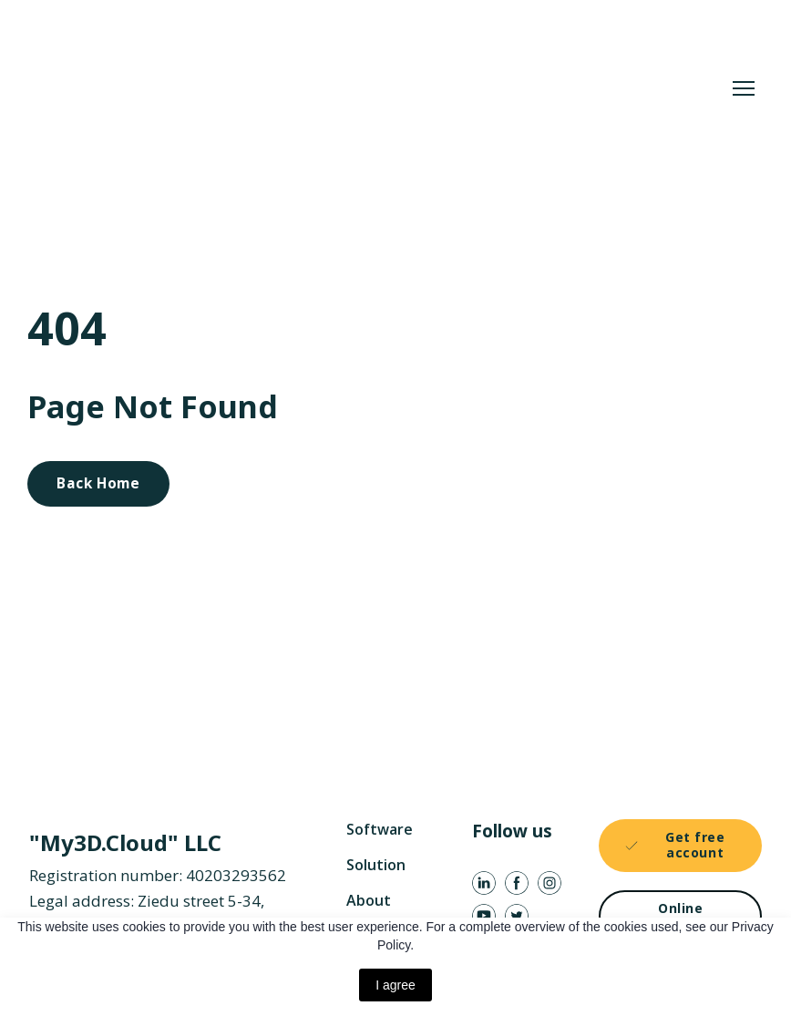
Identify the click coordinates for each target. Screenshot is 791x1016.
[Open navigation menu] (743, 88)
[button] (98, 484)
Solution (376, 865)
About (368, 900)
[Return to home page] (297, 88)
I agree (395, 985)
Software (379, 829)
